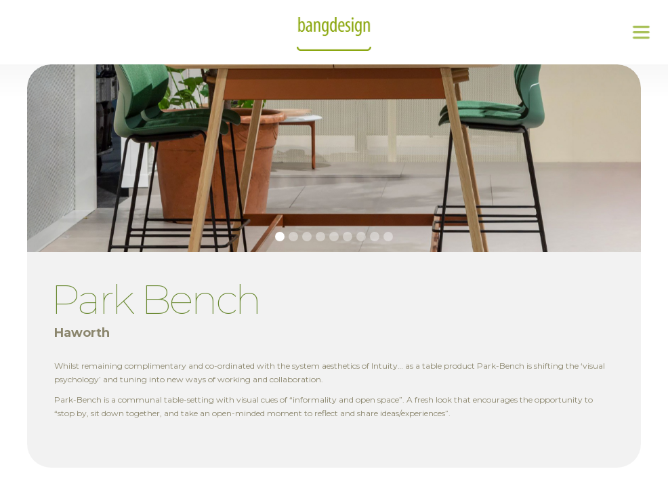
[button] (641, 32)
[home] (334, 32)
